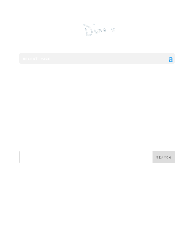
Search (163, 157)
